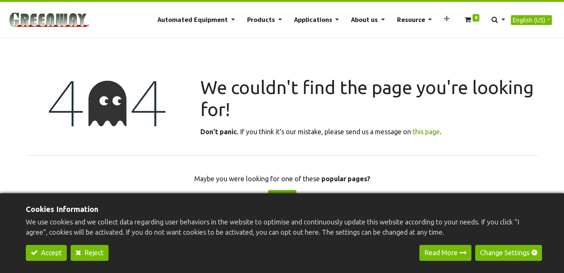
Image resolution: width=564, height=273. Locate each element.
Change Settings (504, 252)
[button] (446, 19)
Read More (441, 252)
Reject (93, 252)
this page (426, 131)
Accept (50, 252)
